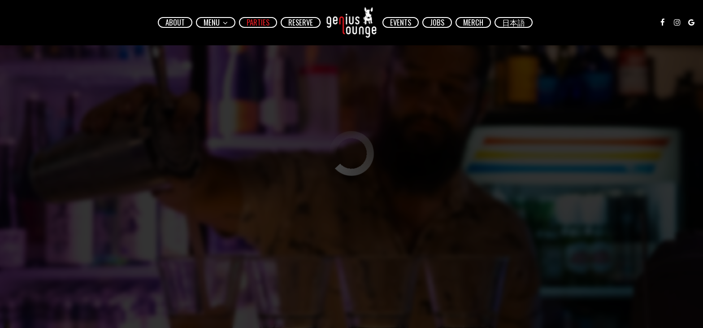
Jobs (437, 22)
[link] (351, 22)
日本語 (513, 22)
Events (400, 22)
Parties (258, 22)
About (175, 22)
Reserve (300, 22)
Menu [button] (216, 22)
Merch (473, 22)
